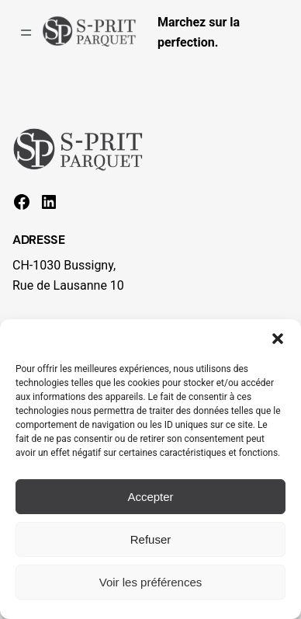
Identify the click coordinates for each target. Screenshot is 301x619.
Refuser (150, 539)
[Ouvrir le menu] (26, 32)
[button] (277, 338)
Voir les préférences (150, 582)
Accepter (150, 496)
